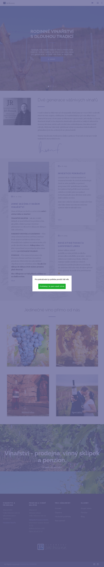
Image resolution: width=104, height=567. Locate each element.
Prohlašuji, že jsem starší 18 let (52, 286)
